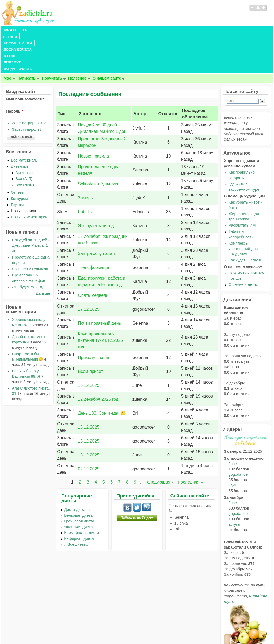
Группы (17, 166)
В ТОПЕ (120, 30)
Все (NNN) (25, 146)
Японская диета (78, 488)
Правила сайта (111, 629)
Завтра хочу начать (97, 215)
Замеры (86, 159)
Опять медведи (93, 256)
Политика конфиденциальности (149, 629)
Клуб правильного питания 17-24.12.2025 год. (100, 301)
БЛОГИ (9, 30)
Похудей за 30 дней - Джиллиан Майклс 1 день (31, 206)
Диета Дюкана (77, 471)
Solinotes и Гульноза (98, 145)
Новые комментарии (29, 178)
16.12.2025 (88, 347)
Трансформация (94, 229)
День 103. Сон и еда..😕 (102, 374)
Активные (24, 134)
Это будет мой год (96, 187)
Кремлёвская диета (81, 494)
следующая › (160, 443)
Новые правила (93, 117)
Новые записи (23, 172)
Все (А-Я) (24, 140)
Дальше (43, 255)
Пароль (14, 72)
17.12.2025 (88, 270)
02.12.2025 (88, 430)
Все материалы (25, 121)
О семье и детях (243, 246)
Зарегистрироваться (30, 84)
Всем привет (90, 333)
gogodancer (239, 436)
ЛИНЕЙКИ (140, 30)
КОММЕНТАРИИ (62, 30)
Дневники (19, 128)
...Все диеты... (76, 506)
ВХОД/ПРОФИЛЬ (168, 30)
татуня (234, 486)
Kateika (85, 173)
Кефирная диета (79, 500)
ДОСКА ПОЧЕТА (95, 30)
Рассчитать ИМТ (243, 187)
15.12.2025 (88, 388)
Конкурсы (19, 160)
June (233, 425)
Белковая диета (78, 477)
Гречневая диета (79, 482)
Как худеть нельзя (245, 221)
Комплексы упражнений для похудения (243, 210)
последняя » (190, 443)
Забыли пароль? (27, 91)
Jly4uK (234, 446)
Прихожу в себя (93, 319)
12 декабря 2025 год (98, 360)
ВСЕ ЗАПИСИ (31, 30)
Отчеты (17, 154)
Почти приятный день (99, 284)
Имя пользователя (25, 60)
